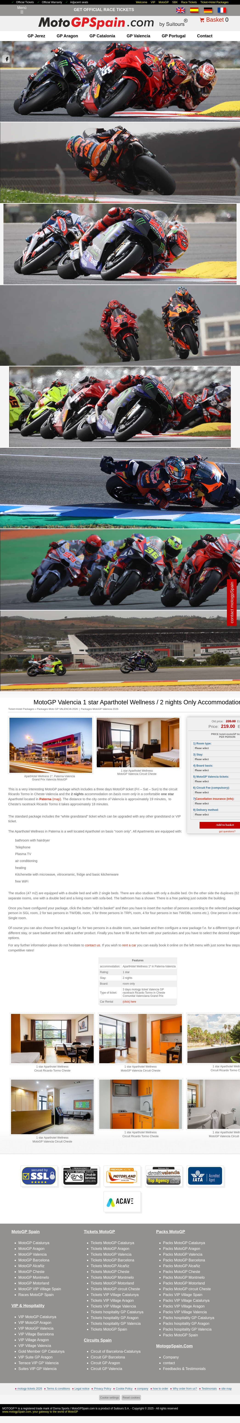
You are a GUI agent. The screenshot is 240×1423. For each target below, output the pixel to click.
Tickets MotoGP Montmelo (112, 1277)
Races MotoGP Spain (36, 1295)
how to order (160, 1388)
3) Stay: (198, 754)
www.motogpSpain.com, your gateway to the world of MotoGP (40, 1411)
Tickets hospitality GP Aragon (114, 1318)
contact (204, 36)
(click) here (129, 1001)
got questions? (227, 831)
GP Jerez (36, 36)
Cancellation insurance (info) (215, 798)
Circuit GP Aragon (105, 1363)
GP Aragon (67, 36)
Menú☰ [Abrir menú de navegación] (21, 10)
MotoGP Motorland (33, 1283)
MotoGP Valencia (32, 1254)
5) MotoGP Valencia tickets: (211, 776)
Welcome (141, 2)
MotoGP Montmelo (33, 1277)
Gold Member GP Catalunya (41, 1351)
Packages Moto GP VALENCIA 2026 (57, 709)
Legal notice (82, 1388)
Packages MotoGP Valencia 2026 (99, 709)
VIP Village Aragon (33, 1340)
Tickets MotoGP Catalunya (112, 1243)
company (142, 1388)
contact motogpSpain (231, 602)
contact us (92, 945)
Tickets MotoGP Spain (109, 1329)
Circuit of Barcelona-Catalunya (116, 1351)
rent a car (129, 945)
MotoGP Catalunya (33, 1243)
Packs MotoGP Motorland (184, 1283)
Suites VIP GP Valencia (37, 1369)
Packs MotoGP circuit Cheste (187, 1289)
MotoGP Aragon (31, 1249)
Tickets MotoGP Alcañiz (110, 1266)
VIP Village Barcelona (36, 1334)
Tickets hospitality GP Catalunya (117, 1312)
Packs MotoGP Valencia (182, 1254)
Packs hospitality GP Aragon (186, 1324)
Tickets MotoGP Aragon (110, 1249)
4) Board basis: (203, 765)
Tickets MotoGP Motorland (112, 1283)
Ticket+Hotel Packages (214, 2)
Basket (215, 19)
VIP (153, 2)
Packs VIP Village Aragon (184, 1306)
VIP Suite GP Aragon (35, 1357)
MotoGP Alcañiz (31, 1266)
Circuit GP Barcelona (108, 1357)
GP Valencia (138, 36)
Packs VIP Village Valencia (185, 1312)
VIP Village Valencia (34, 1346)
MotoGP (164, 2)
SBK (175, 2)
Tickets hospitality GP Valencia (116, 1324)
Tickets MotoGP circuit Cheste (115, 1289)
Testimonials (209, 1388)
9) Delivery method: (206, 810)
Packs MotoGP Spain (180, 1335)
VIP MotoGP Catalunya (37, 1317)
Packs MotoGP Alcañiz (181, 1266)
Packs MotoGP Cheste (181, 1272)
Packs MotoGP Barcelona (184, 1260)
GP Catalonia (102, 36)
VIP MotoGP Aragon (34, 1323)
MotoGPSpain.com (83, 1408)
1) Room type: (202, 743)
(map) (50, 799)
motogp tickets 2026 (29, 1388)
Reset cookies (131, 1397)
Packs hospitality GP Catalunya (188, 1318)
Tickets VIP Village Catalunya (115, 1295)
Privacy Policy (102, 1388)
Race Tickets (189, 2)
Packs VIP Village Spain (182, 1295)
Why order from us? (185, 1388)
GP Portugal (174, 36)
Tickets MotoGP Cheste (110, 1272)
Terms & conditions (58, 1388)
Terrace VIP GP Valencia (38, 1363)
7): (213, 798)
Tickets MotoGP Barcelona (112, 1260)
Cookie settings (109, 1397)
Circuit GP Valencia (106, 1369)
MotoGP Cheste (31, 1272)
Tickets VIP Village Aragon (112, 1300)
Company (171, 1357)
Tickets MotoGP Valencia (111, 1254)
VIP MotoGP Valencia (36, 1328)
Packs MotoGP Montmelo (184, 1277)
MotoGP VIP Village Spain (39, 1289)
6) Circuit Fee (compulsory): (211, 787)
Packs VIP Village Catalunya (186, 1300)
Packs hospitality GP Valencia (187, 1329)
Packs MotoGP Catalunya (184, 1243)
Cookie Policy (124, 1388)
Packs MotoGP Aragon (181, 1249)
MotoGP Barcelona (33, 1260)
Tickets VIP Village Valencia (113, 1306)
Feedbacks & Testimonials (184, 1369)
